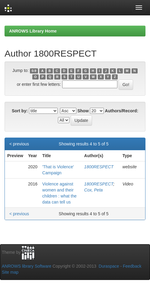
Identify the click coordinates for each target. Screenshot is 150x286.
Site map (10, 272)
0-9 (34, 71)
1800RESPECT (98, 166)
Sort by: (20, 110)
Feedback (132, 266)
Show (82, 110)
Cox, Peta (93, 190)
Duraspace (109, 266)
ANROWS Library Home (33, 31)
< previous (19, 143)
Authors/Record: (121, 110)
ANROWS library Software (26, 266)
